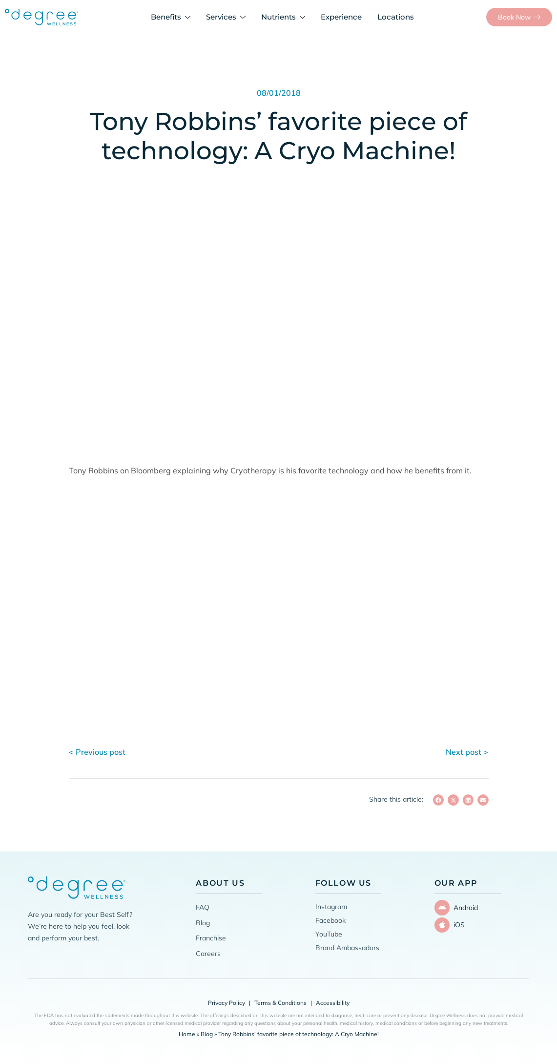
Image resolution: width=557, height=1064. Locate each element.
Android (462, 906)
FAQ (202, 907)
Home (187, 1034)
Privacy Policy (226, 1002)
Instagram (331, 906)
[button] (438, 800)
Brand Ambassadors (347, 947)
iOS (455, 922)
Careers (208, 953)
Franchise (211, 938)
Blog (203, 922)
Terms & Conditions (280, 1002)
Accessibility (333, 1002)
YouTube (328, 934)
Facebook (330, 920)
